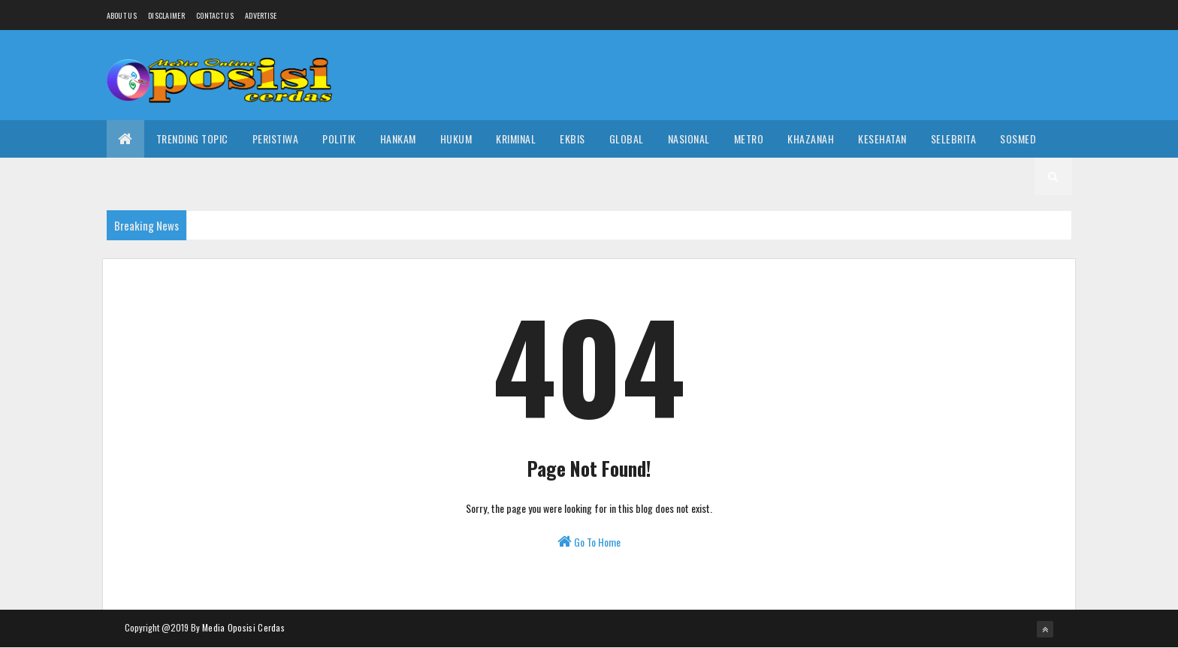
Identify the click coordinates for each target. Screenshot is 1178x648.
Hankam (398, 138)
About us (122, 15)
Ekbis (572, 138)
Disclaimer (166, 15)
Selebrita (954, 138)
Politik (339, 138)
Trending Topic (192, 138)
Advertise (261, 15)
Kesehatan (882, 138)
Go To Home (589, 542)
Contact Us (215, 15)
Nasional (689, 138)
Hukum (456, 138)
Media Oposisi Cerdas (243, 627)
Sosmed (1018, 138)
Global (626, 138)
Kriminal (516, 138)
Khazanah (810, 138)
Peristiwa (275, 138)
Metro (749, 138)
